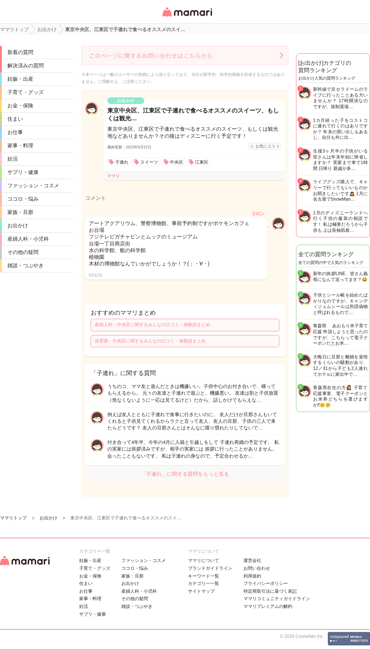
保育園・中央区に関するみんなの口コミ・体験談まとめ (150, 341)
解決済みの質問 (25, 65)
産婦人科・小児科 (28, 239)
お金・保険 (20, 105)
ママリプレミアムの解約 (267, 606)
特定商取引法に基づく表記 (270, 591)
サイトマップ (201, 591)
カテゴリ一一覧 (203, 583)
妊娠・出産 (20, 79)
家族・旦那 (20, 212)
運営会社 (252, 560)
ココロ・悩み (22, 199)
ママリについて (203, 560)
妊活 (12, 159)
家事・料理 (20, 145)
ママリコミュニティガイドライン (276, 598)
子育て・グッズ (25, 92)
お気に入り (267, 146)
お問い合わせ (256, 568)
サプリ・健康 (22, 172)
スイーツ (149, 162)
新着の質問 (20, 52)
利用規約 (252, 576)
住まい (15, 119)
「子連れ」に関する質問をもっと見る (185, 474)
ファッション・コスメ (33, 185)
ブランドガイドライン (210, 568)
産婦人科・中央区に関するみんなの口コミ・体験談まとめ (152, 324)
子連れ (121, 162)
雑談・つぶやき (25, 265)
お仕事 (15, 132)
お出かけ (17, 225)
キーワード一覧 (203, 576)
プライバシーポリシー (265, 583)
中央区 (176, 162)
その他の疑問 (22, 252)
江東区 (201, 162)
